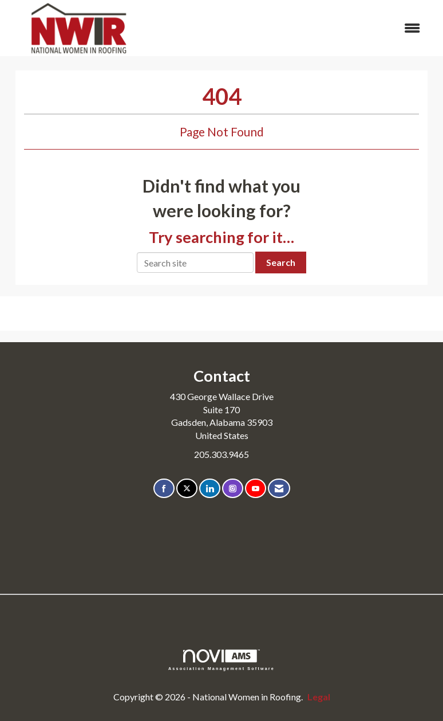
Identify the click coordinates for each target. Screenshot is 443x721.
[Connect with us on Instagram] (232, 489)
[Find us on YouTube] (255, 489)
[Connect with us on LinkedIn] (209, 489)
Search (280, 262)
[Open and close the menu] (290, 28)
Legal (318, 696)
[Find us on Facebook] (164, 489)
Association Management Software (221, 660)
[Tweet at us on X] (186, 489)
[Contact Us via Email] (279, 489)
